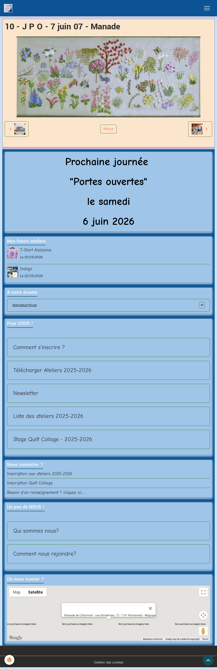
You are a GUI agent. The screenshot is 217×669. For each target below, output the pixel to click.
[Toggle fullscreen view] (203, 592)
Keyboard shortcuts (153, 639)
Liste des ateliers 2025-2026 (48, 416)
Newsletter (25, 393)
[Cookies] (9, 660)
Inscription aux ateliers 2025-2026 (39, 473)
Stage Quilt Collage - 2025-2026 (52, 439)
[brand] (9, 8)
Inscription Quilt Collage (30, 482)
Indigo (26, 268)
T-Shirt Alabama (35, 250)
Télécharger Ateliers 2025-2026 (52, 370)
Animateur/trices (24, 305)
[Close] (150, 608)
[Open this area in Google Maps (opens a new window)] (15, 638)
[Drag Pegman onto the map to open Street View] (203, 631)
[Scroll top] (208, 660)
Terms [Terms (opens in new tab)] (205, 639)
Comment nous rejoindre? (44, 554)
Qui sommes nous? (36, 531)
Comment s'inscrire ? (39, 347)
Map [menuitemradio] (17, 592)
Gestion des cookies (108, 662)
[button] (108, 623)
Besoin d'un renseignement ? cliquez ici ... (46, 492)
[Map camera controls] (203, 615)
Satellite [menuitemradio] (35, 592)
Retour (108, 129)
